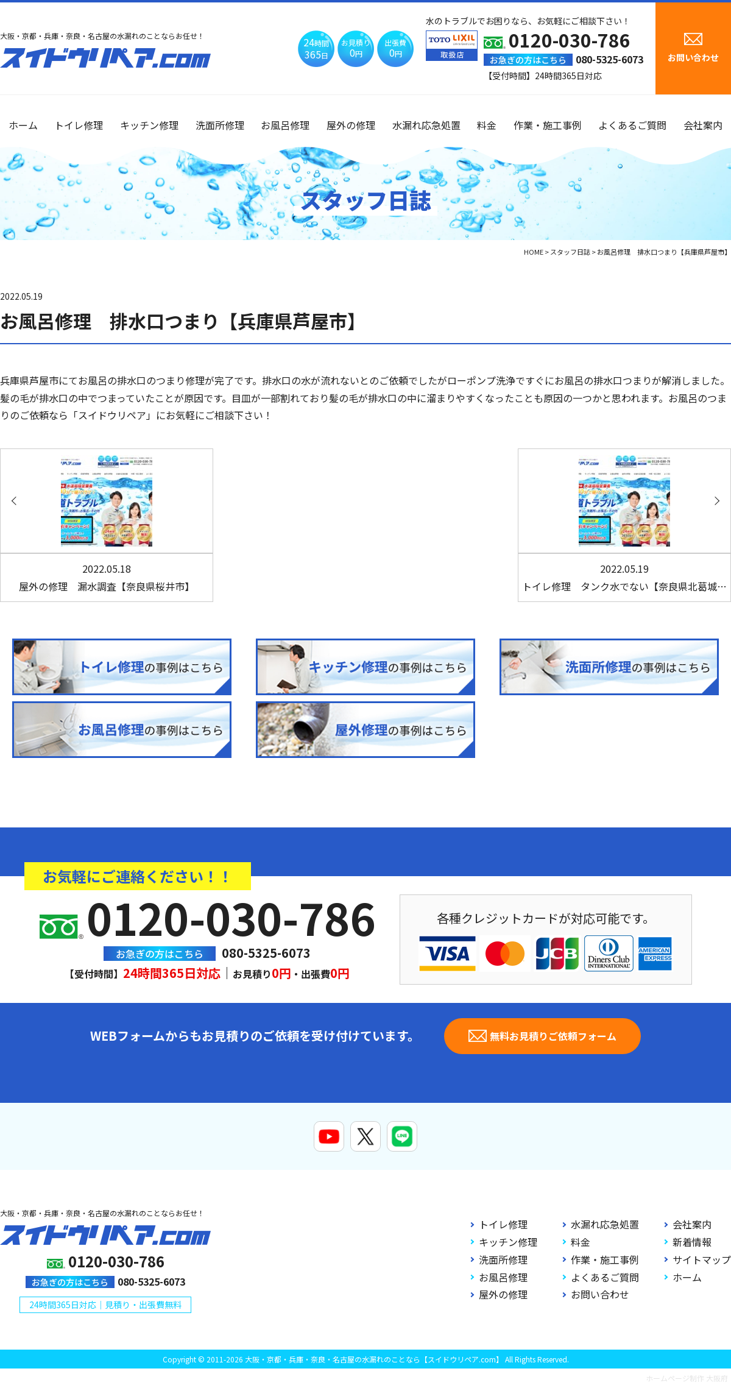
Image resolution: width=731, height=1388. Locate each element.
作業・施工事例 (548, 125)
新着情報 (692, 1241)
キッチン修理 (149, 125)
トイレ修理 (78, 125)
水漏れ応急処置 (426, 125)
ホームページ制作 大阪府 (687, 1378)
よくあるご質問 (632, 125)
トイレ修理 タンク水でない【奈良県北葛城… (624, 577)
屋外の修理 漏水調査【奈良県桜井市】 (106, 577)
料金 (486, 125)
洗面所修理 (220, 125)
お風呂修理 (285, 125)
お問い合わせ (600, 1294)
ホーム (23, 125)
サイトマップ (702, 1259)
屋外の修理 (351, 125)
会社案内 (702, 125)
